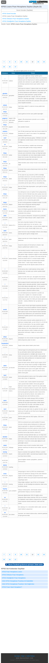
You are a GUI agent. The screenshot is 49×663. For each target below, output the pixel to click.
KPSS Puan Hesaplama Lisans (12, 571)
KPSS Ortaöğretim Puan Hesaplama (13, 578)
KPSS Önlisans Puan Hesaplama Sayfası (15, 18)
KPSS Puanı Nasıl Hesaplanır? (12, 587)
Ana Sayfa (17, 656)
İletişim (23, 656)
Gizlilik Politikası (30, 656)
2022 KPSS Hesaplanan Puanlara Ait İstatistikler (17, 581)
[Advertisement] (24, 42)
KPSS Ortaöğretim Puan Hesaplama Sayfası (16, 21)
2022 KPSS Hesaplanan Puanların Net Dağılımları (18, 584)
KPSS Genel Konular (9, 13)
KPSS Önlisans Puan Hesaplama (12, 575)
